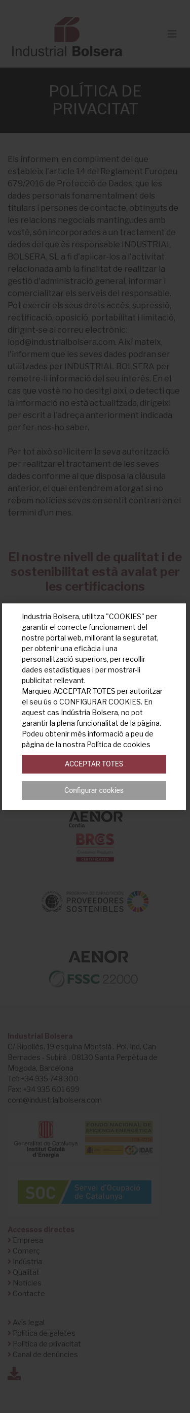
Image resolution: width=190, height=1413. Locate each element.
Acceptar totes (94, 764)
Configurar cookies (94, 790)
